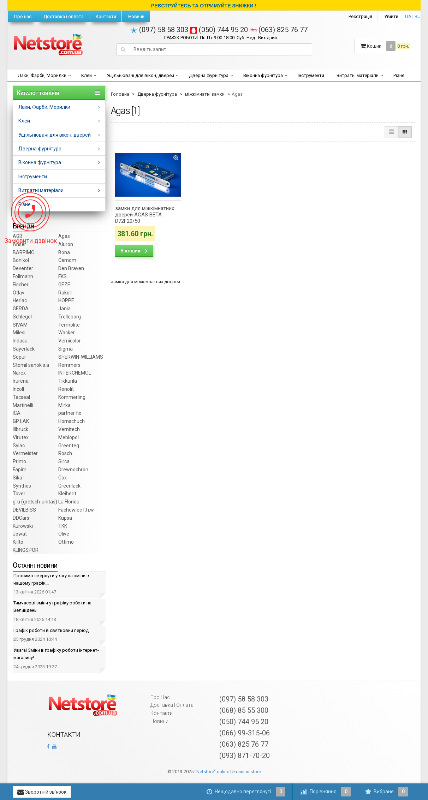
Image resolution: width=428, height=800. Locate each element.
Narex (19, 373)
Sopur (19, 357)
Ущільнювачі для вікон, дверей (140, 75)
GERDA (21, 308)
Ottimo (66, 542)
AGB (18, 236)
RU (418, 16)
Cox (62, 477)
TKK (62, 526)
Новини (135, 16)
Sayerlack (24, 349)
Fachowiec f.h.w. (76, 510)
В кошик (134, 250)
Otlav (18, 292)
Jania (64, 308)
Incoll (18, 389)
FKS (62, 276)
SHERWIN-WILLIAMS (80, 357)
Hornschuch (71, 421)
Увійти (391, 16)
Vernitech (69, 429)
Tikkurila (67, 381)
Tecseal (21, 397)
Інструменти (311, 75)
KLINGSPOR (25, 550)
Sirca (64, 461)
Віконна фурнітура (263, 75)
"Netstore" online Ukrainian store (228, 771)
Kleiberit (67, 493)
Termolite (69, 325)
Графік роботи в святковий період (51, 630)
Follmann (23, 276)
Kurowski (23, 526)
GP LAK (21, 421)
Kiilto (18, 542)
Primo (19, 461)
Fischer (21, 284)
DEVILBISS (24, 510)
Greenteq (68, 445)
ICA (16, 413)
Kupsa (65, 518)
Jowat (20, 534)
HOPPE (66, 300)
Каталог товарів (38, 92)
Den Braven (71, 268)
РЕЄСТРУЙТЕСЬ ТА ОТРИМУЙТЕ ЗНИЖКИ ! (203, 5)
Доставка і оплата (63, 16)
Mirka (64, 405)
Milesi (19, 332)
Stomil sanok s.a (31, 365)
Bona (64, 252)
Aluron (65, 244)
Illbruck (20, 429)
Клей (86, 75)
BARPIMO (24, 252)
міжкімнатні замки (205, 94)
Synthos (22, 486)
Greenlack (69, 486)
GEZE (64, 284)
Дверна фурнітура (208, 75)
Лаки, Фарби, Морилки (42, 75)
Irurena (21, 381)
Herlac (20, 300)
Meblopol (68, 437)
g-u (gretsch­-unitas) (35, 502)
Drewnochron (73, 469)
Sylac (19, 445)
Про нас (22, 16)
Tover (19, 493)
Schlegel (22, 317)
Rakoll (65, 292)
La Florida (68, 502)
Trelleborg (69, 317)
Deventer (23, 268)
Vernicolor (69, 341)
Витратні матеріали (358, 75)
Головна (120, 94)
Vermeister (25, 453)
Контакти (105, 16)
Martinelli (23, 405)
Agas (64, 236)
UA (408, 16)
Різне (398, 75)
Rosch (65, 453)
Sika (17, 477)
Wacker (66, 332)
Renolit (66, 389)
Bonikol (21, 260)
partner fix (69, 413)
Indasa (20, 341)
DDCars (21, 518)
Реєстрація (360, 16)
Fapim (19, 469)
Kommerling (71, 397)
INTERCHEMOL (74, 373)
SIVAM (20, 325)
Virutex (21, 437)
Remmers (69, 365)
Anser (19, 244)
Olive (63, 534)
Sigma (65, 349)
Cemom (67, 260)
